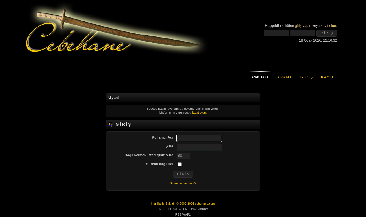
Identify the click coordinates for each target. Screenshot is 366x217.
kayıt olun (328, 26)
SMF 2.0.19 (164, 209)
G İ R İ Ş (306, 77)
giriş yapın (303, 26)
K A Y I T (327, 77)
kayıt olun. (199, 112)
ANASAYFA (260, 77)
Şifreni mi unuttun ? (183, 183)
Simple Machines (199, 209)
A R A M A (284, 77)
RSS (178, 214)
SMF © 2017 (180, 209)
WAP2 (186, 214)
